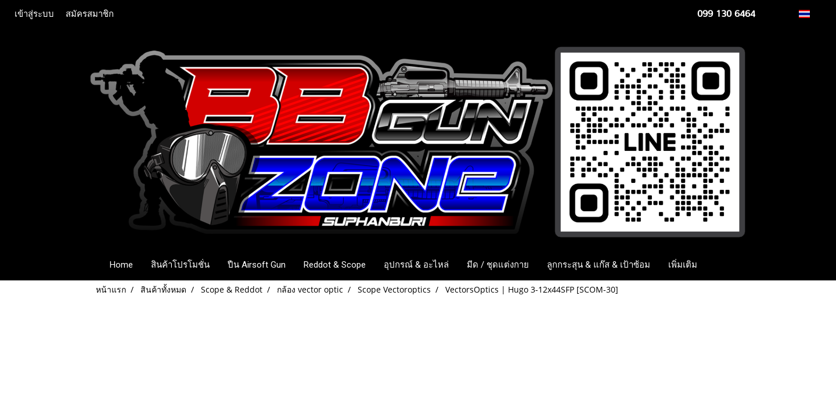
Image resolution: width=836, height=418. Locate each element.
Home (121, 265)
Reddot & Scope (335, 265)
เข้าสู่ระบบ (34, 14)
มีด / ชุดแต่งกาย (498, 265)
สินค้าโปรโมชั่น (180, 265)
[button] (723, 264)
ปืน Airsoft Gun (257, 265)
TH (811, 13)
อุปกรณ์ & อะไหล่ (416, 265)
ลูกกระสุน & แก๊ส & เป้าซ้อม (598, 265)
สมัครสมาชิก (90, 14)
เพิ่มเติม (682, 265)
